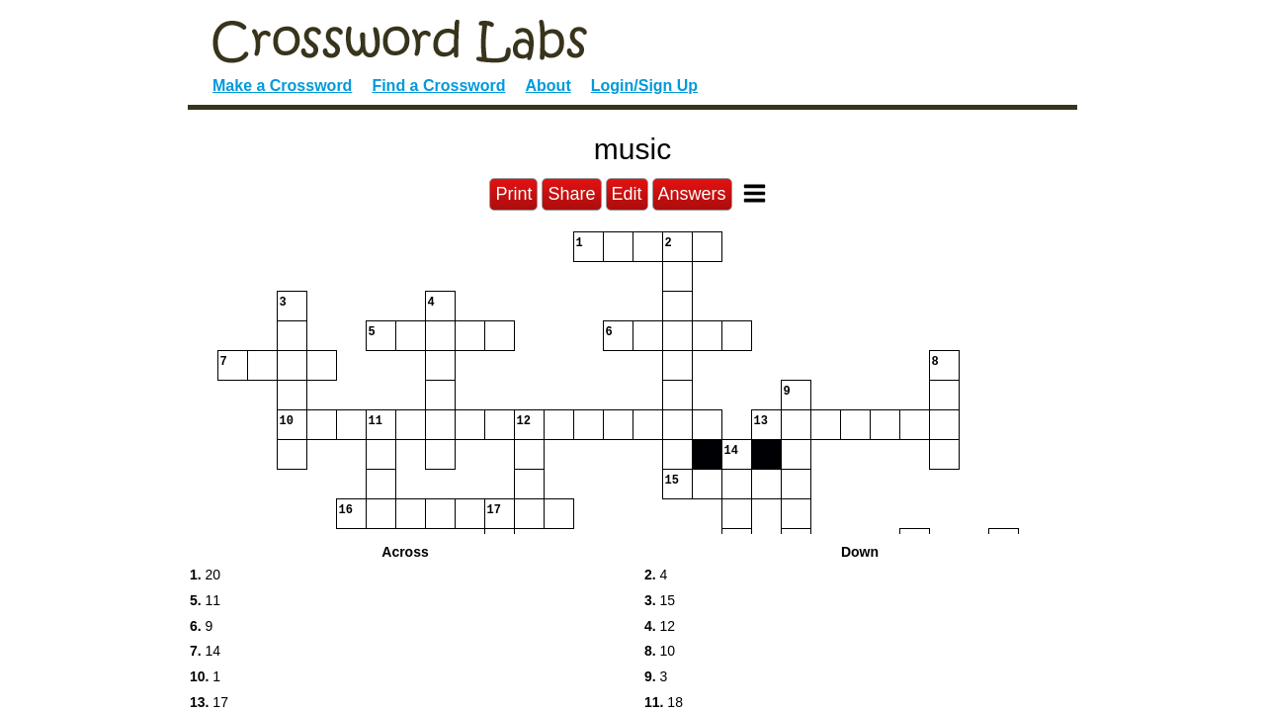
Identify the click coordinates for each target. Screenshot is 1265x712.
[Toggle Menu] (754, 193)
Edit (627, 194)
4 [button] (655, 574)
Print (513, 194)
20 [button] (205, 574)
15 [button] (659, 600)
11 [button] (205, 600)
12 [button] (659, 626)
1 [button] (205, 676)
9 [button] (201, 626)
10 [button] (659, 651)
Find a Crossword (438, 85)
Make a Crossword (282, 85)
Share (571, 194)
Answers (692, 194)
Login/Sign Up (644, 85)
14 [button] (205, 651)
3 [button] (655, 676)
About (548, 85)
